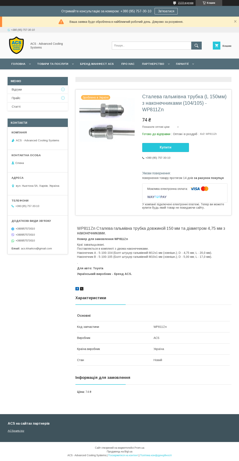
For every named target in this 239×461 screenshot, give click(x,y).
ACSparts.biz (16, 430)
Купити (166, 147)
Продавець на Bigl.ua (119, 451)
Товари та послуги (52, 63)
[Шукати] (196, 46)
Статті (16, 106)
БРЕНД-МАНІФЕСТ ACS (97, 63)
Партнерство (153, 63)
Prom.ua (139, 447)
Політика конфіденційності (156, 455)
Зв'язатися (166, 11)
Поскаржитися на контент (123, 455)
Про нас (127, 63)
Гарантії (182, 63)
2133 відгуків (186, 2)
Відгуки (17, 89)
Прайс (16, 98)
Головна (18, 63)
